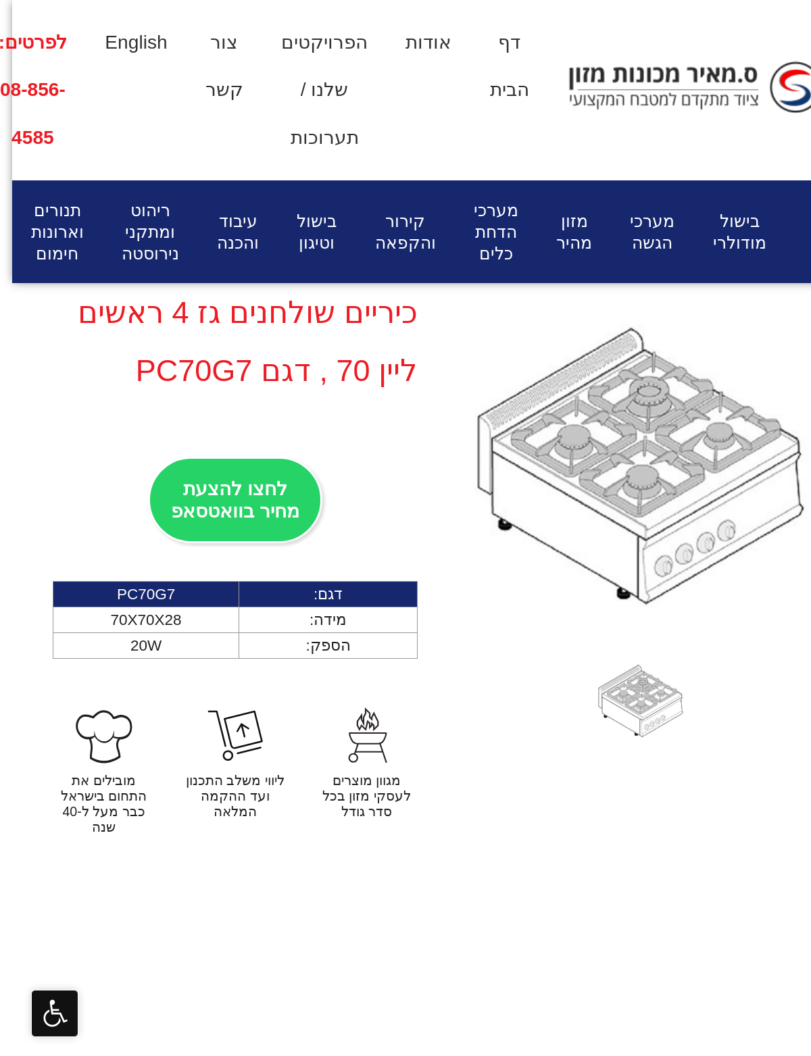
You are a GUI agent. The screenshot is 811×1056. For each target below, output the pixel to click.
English (124, 42)
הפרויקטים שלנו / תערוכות (312, 90)
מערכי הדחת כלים (484, 232)
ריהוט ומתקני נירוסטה (138, 232)
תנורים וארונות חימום (45, 232)
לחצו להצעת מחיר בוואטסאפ (223, 500)
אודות (416, 42)
